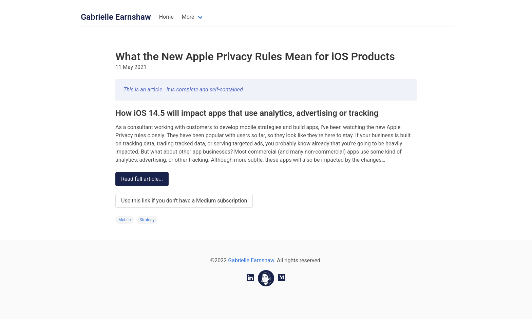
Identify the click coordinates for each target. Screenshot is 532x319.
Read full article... (142, 179)
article (154, 89)
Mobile (124, 219)
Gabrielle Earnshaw (116, 17)
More (188, 17)
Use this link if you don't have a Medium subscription (184, 200)
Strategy (146, 219)
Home (166, 17)
